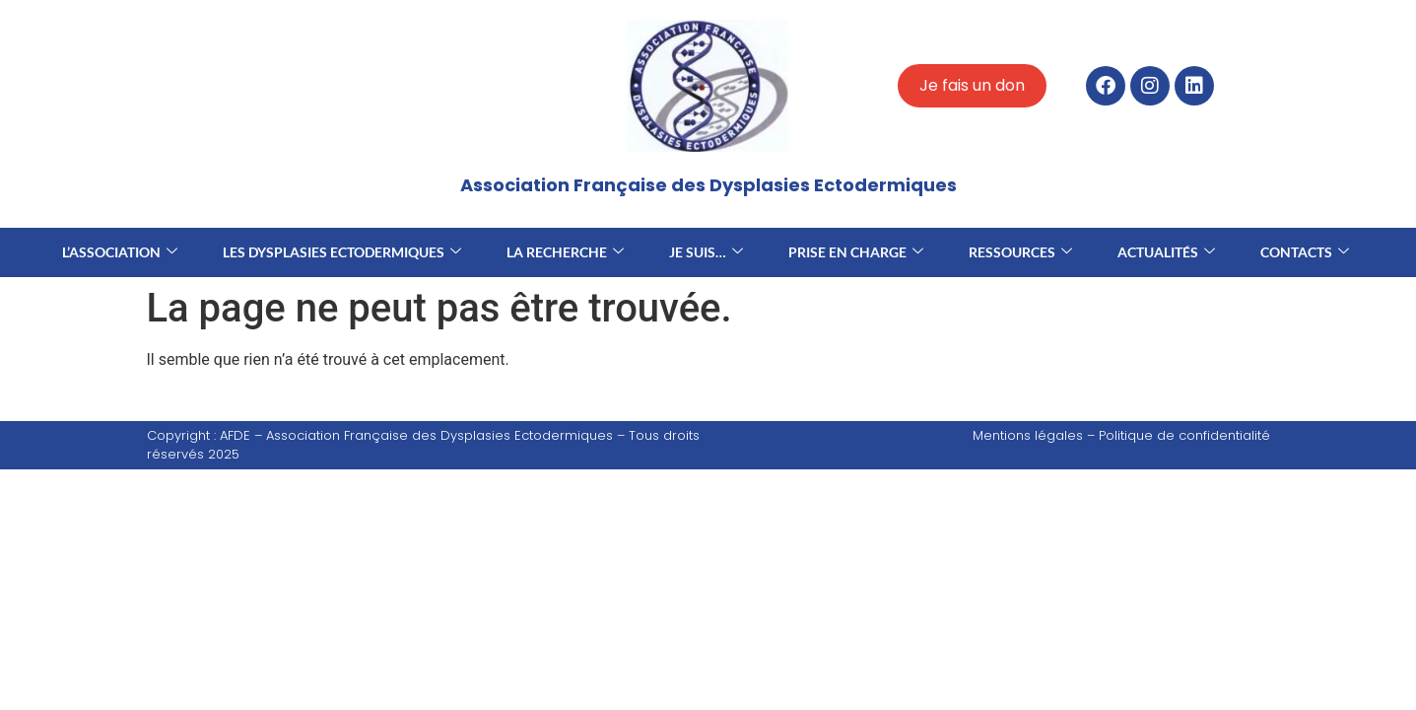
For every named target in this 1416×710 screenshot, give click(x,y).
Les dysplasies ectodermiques (342, 252)
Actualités (1166, 252)
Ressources (1020, 252)
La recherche (565, 252)
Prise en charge (855, 252)
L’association (119, 252)
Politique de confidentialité (1184, 435)
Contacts (1304, 252)
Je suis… (706, 252)
